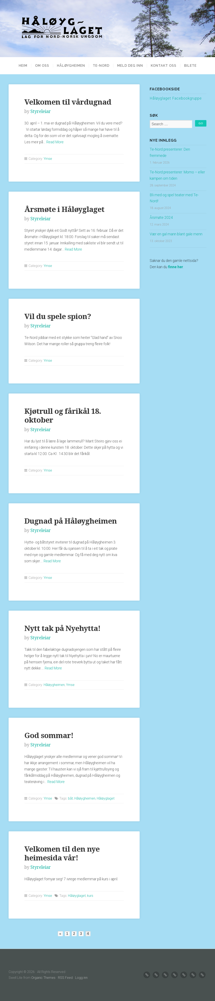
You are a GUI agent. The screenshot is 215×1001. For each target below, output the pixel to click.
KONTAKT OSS (163, 66)
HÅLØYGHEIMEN (71, 66)
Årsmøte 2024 (161, 217)
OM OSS (42, 66)
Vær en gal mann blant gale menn (176, 234)
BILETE (190, 66)
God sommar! (48, 735)
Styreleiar (40, 111)
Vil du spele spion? (57, 316)
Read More (55, 142)
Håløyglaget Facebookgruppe (176, 98)
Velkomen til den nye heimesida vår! (62, 853)
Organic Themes (43, 978)
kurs (90, 896)
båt (70, 798)
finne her (175, 267)
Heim (23, 66)
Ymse (48, 159)
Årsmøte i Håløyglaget (64, 209)
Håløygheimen (54, 685)
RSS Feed (65, 978)
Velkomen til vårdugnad (67, 102)
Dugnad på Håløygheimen (70, 521)
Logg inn (81, 978)
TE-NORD (101, 66)
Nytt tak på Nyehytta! (62, 628)
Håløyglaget (105, 798)
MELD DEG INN (130, 66)
